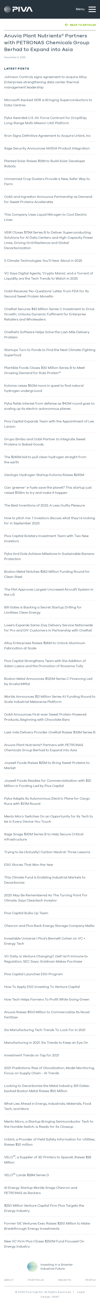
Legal (81, 1292)
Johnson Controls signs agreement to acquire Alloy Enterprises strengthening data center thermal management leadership (45, 82)
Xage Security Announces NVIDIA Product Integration (47, 148)
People (90, 1280)
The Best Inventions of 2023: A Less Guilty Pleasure (44, 505)
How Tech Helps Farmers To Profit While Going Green (46, 999)
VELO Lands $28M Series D (26, 1175)
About (9, 1280)
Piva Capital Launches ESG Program (33, 974)
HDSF (55, 1297)
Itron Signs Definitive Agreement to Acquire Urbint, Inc (47, 135)
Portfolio (36, 1280)
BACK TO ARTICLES (83, 25)
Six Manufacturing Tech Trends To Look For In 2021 (44, 1030)
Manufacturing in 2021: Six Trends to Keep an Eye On (46, 1042)
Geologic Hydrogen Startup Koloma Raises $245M (44, 475)
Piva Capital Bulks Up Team (26, 913)
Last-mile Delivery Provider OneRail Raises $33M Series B (49, 732)
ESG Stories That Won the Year (28, 864)
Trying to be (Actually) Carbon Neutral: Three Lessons (47, 852)
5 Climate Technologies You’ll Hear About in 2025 (43, 260)
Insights (64, 1280)
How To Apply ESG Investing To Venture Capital (42, 987)
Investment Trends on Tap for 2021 (31, 1055)
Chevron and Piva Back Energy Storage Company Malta (49, 925)
